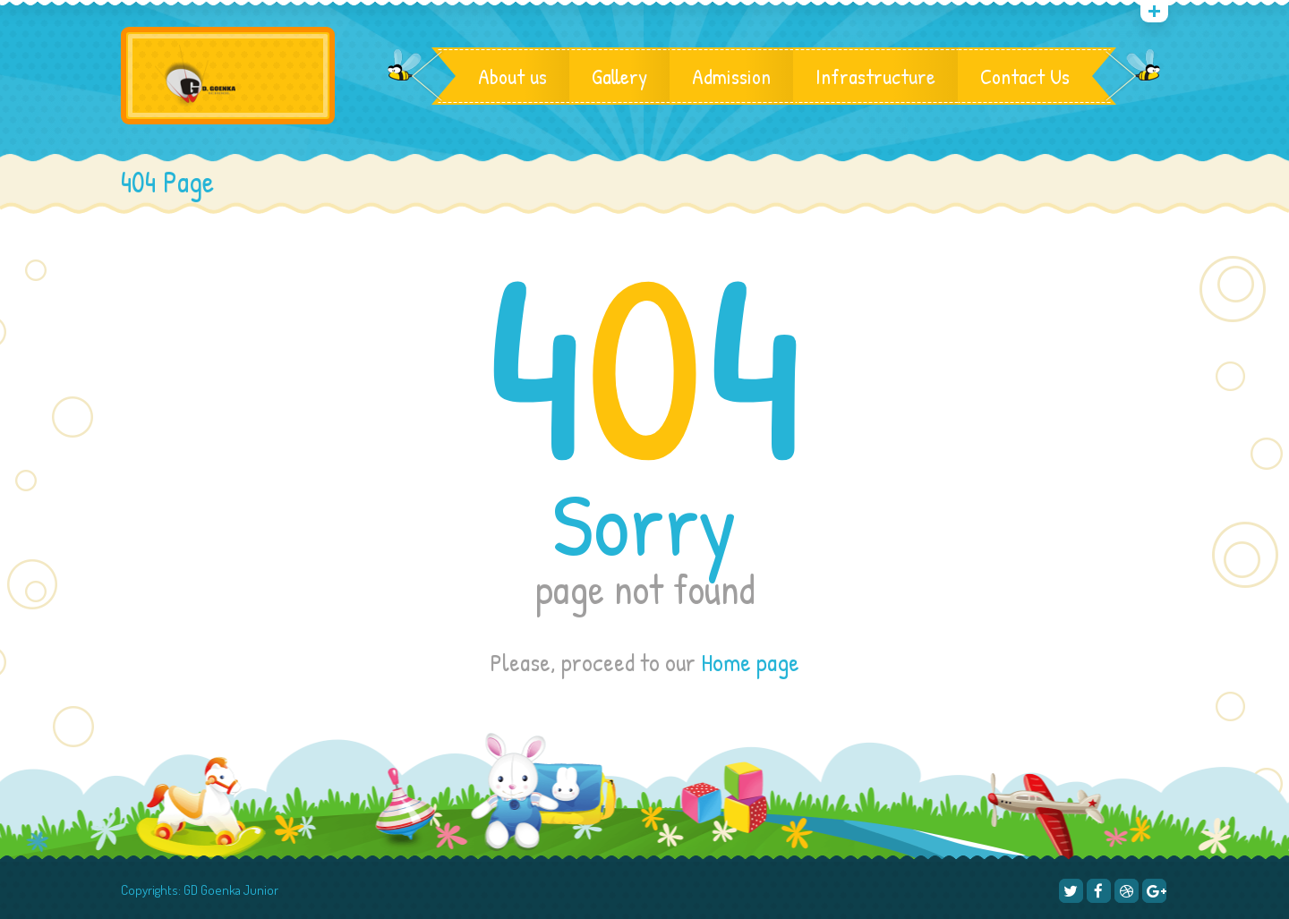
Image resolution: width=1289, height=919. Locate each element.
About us (512, 76)
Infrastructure (875, 76)
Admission (731, 76)
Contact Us (1025, 76)
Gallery (619, 76)
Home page (750, 662)
